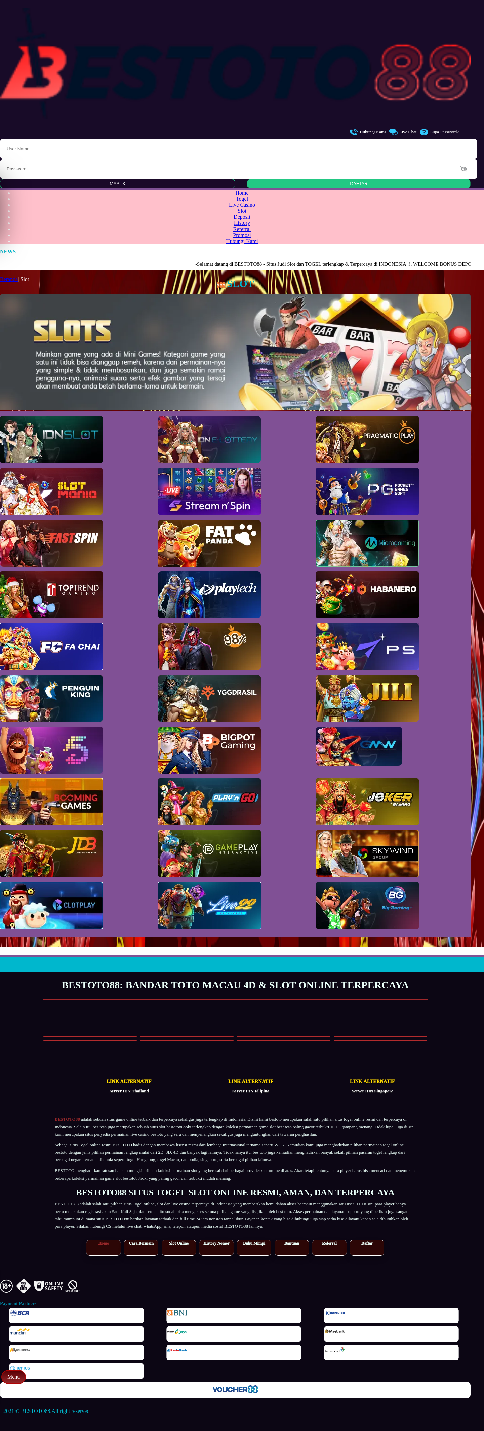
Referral (242, 229)
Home (241, 193)
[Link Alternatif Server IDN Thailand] (113, 1086)
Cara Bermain (141, 1243)
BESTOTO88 (67, 1119)
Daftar (367, 1243)
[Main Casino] (90, 1036)
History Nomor (216, 1243)
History (242, 223)
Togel (242, 199)
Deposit (242, 217)
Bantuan (291, 1243)
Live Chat (403, 132)
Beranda (9, 279)
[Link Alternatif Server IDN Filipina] (235, 1086)
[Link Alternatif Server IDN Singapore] (357, 1086)
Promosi (242, 235)
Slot (242, 211)
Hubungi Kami (368, 132)
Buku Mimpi (254, 1243)
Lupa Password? (439, 132)
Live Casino (242, 205)
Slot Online (179, 1243)
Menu (13, 1377)
